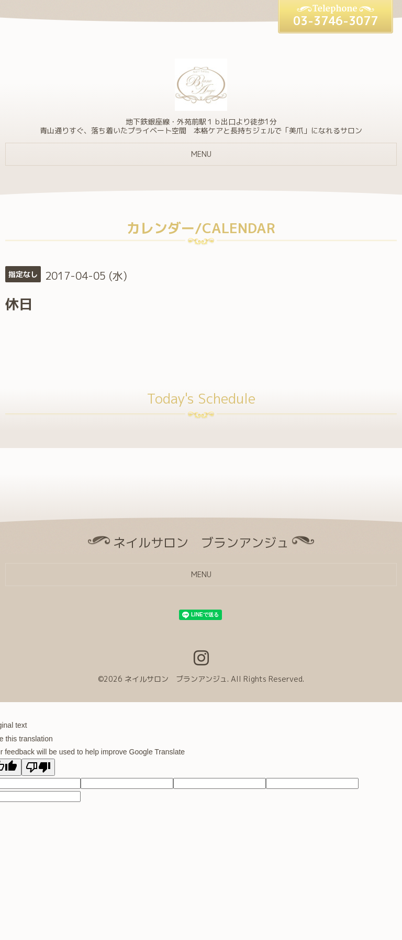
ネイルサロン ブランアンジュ (176, 679)
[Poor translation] (38, 767)
